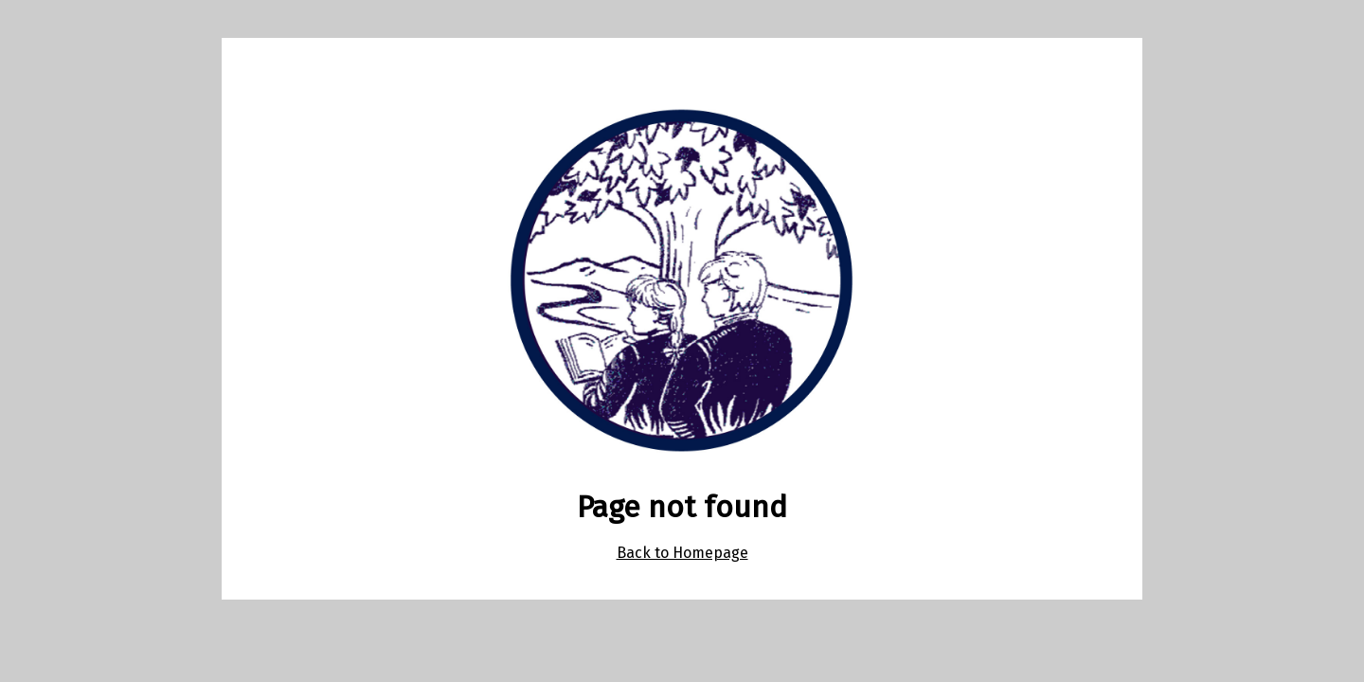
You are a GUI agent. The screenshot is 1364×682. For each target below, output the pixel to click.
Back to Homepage (682, 553)
